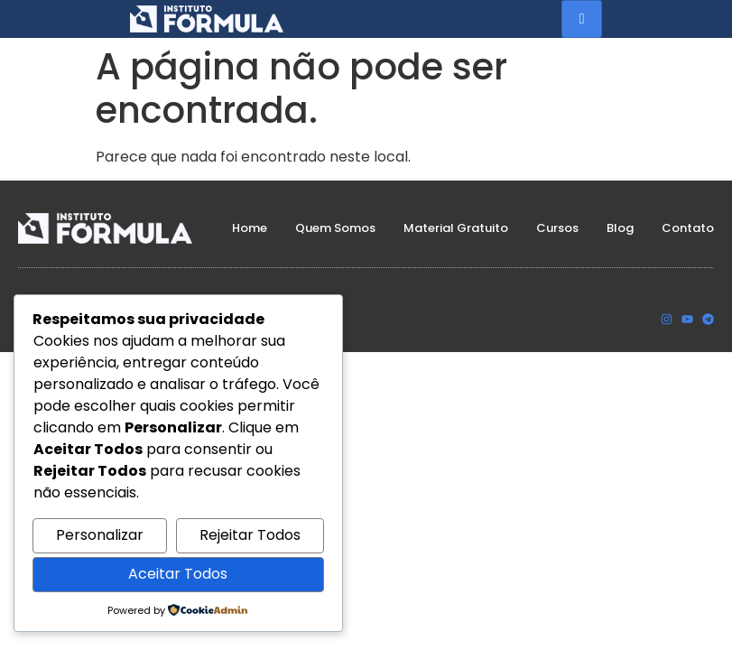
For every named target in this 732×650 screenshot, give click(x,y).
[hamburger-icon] (581, 19)
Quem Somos (335, 228)
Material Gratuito (455, 228)
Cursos (557, 228)
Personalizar (100, 535)
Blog (620, 228)
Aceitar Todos (177, 573)
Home (249, 228)
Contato (688, 228)
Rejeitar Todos (250, 535)
